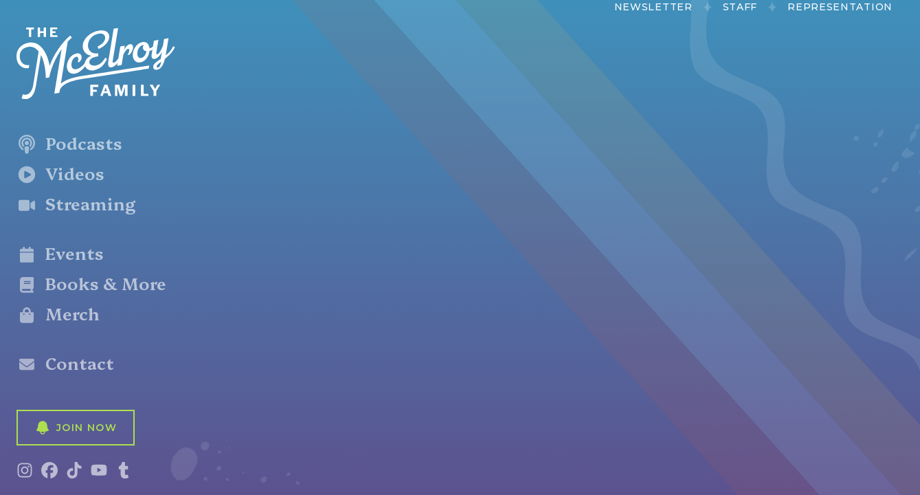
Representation (840, 7)
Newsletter (653, 7)
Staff (740, 7)
